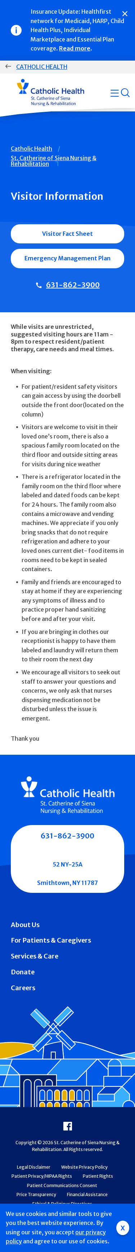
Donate (23, 972)
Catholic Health (41, 66)
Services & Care (34, 956)
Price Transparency (36, 1194)
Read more (74, 48)
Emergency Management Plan (67, 258)
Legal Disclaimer (33, 1167)
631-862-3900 (73, 284)
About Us (25, 925)
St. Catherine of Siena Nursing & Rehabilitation (53, 160)
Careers (23, 988)
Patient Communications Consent (62, 1185)
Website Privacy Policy (84, 1167)
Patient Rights (98, 1176)
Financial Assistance (87, 1194)
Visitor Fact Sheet (67, 233)
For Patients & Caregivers (51, 940)
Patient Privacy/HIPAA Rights (42, 1176)
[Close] (125, 14)
